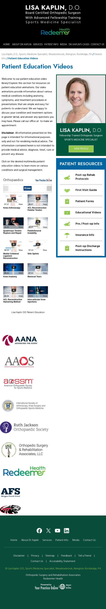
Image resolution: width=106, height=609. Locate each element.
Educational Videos (88, 212)
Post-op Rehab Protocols (85, 177)
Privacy (35, 556)
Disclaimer (19, 556)
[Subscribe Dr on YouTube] (57, 530)
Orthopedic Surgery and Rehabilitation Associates (53, 575)
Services (38, 45)
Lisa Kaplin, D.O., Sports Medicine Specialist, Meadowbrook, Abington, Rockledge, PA (47, 54)
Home (6, 45)
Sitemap (50, 556)
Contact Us (97, 45)
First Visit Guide (86, 190)
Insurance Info (85, 235)
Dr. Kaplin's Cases (79, 45)
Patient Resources (81, 164)
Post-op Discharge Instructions (88, 248)
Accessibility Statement (62, 561)
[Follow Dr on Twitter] (48, 530)
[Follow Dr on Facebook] (39, 530)
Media (63, 45)
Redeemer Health (53, 579)
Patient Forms (85, 201)
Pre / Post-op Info (87, 223)
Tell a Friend (84, 556)
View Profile (81, 149)
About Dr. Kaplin (21, 45)
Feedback (66, 556)
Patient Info (51, 45)
